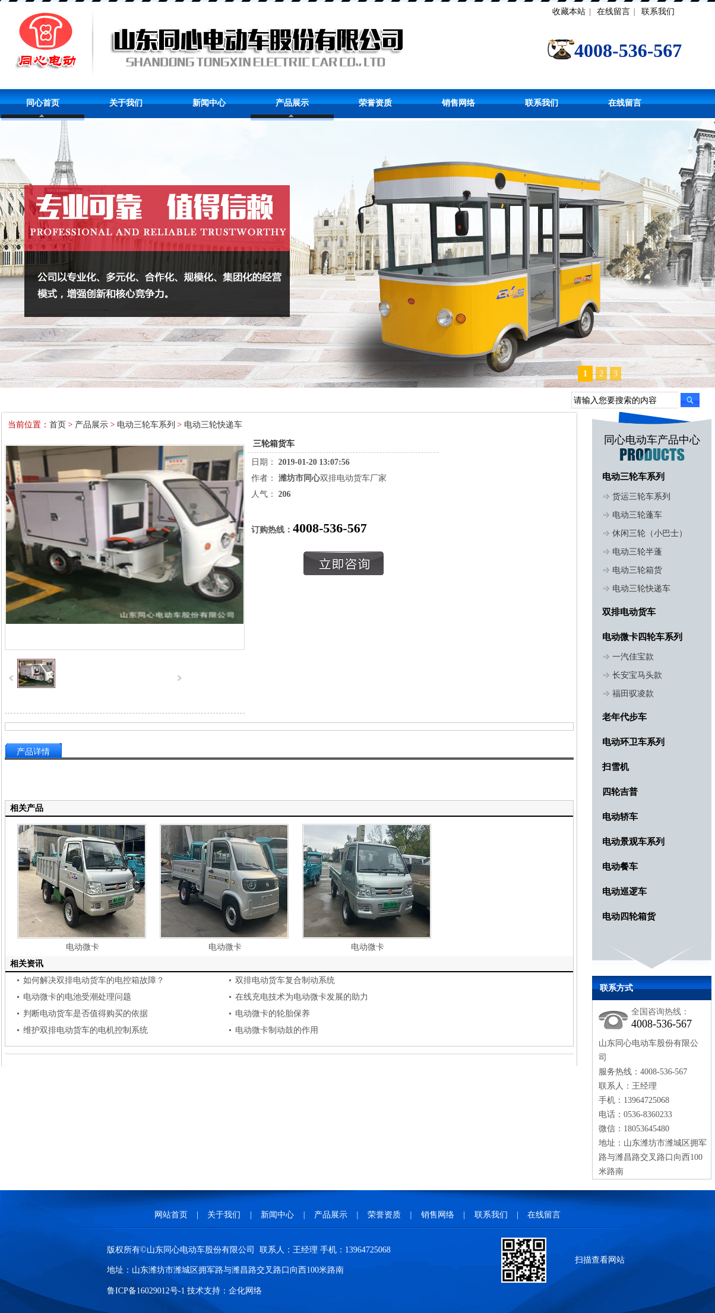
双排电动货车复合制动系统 (285, 980)
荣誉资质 (375, 103)
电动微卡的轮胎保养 (272, 1013)
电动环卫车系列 (633, 742)
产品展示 (292, 103)
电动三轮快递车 (213, 424)
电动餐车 (620, 866)
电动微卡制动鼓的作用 (276, 1030)
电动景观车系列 (633, 841)
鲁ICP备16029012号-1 (146, 1290)
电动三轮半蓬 (637, 551)
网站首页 (171, 1214)
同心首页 (42, 103)
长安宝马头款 (637, 675)
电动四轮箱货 (629, 916)
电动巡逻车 (624, 891)
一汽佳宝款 (633, 656)
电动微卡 (82, 947)
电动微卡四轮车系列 (642, 637)
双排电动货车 (629, 612)
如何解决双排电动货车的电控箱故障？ (93, 980)
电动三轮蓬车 (637, 514)
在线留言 (613, 11)
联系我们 (658, 11)
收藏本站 (569, 11)
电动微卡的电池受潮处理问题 (77, 996)
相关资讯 (26, 963)
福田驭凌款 (633, 693)
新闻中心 (209, 103)
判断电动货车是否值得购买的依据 (85, 1013)
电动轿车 (620, 817)
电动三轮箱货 (637, 570)
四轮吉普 (620, 792)
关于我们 (126, 103)
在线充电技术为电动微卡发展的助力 (301, 996)
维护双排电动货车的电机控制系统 (85, 1030)
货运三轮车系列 (641, 496)
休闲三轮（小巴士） (649, 533)
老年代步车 (624, 717)
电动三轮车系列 (146, 424)
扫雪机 (615, 767)
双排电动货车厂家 (333, 478)
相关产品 (26, 808)
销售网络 (458, 103)
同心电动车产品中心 (652, 440)
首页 (57, 424)
